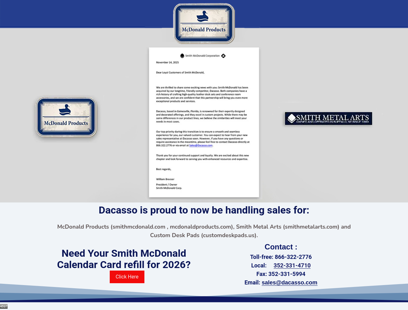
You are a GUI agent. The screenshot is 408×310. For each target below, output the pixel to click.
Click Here (127, 277)
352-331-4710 (292, 265)
